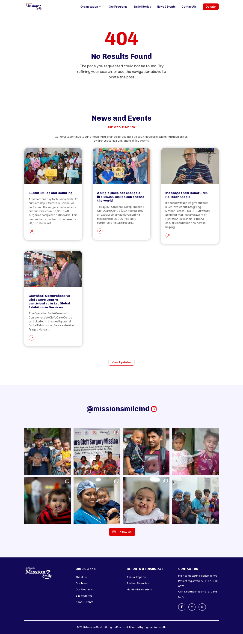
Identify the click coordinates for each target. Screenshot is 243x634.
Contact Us (189, 6)
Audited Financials (138, 583)
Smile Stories (142, 6)
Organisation (89, 6)
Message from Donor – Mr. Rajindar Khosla (186, 194)
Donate (211, 6)
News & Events (166, 6)
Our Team (82, 583)
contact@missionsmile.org (200, 575)
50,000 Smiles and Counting (50, 193)
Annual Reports (136, 577)
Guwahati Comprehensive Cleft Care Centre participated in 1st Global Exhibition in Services (49, 301)
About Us (81, 577)
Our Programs (118, 6)
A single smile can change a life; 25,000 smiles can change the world (120, 196)
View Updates (121, 362)
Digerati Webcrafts (155, 627)
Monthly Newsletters (139, 589)
